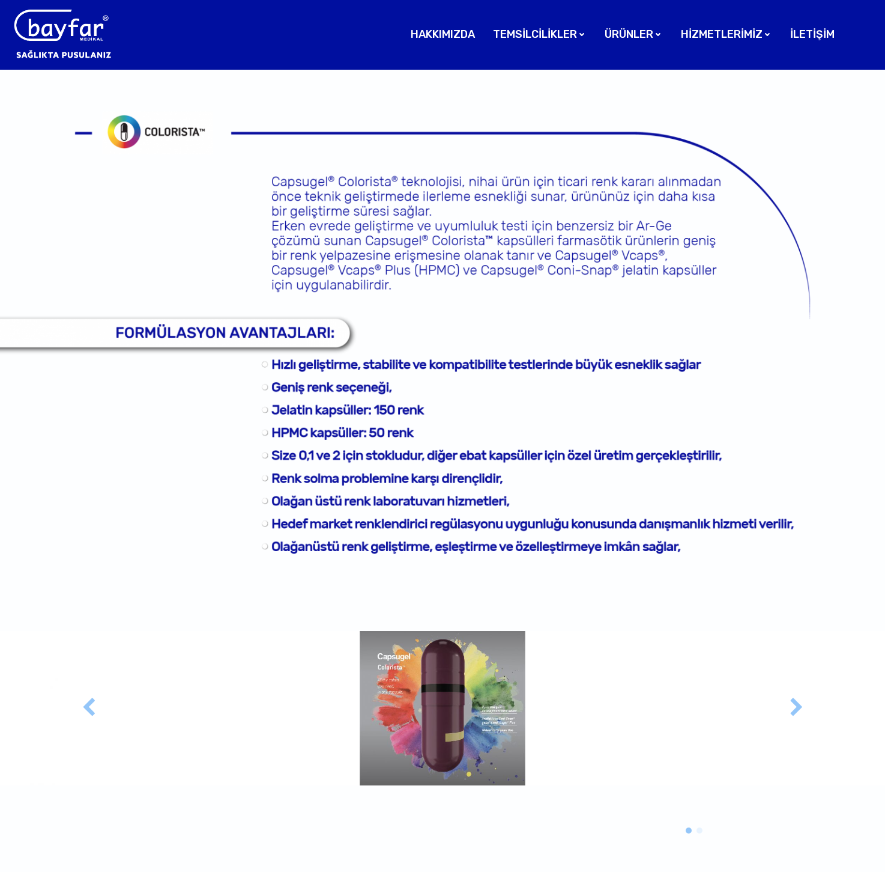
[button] (689, 831)
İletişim (812, 34)
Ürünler (634, 34)
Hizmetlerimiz (726, 34)
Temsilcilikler (540, 34)
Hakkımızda (443, 34)
